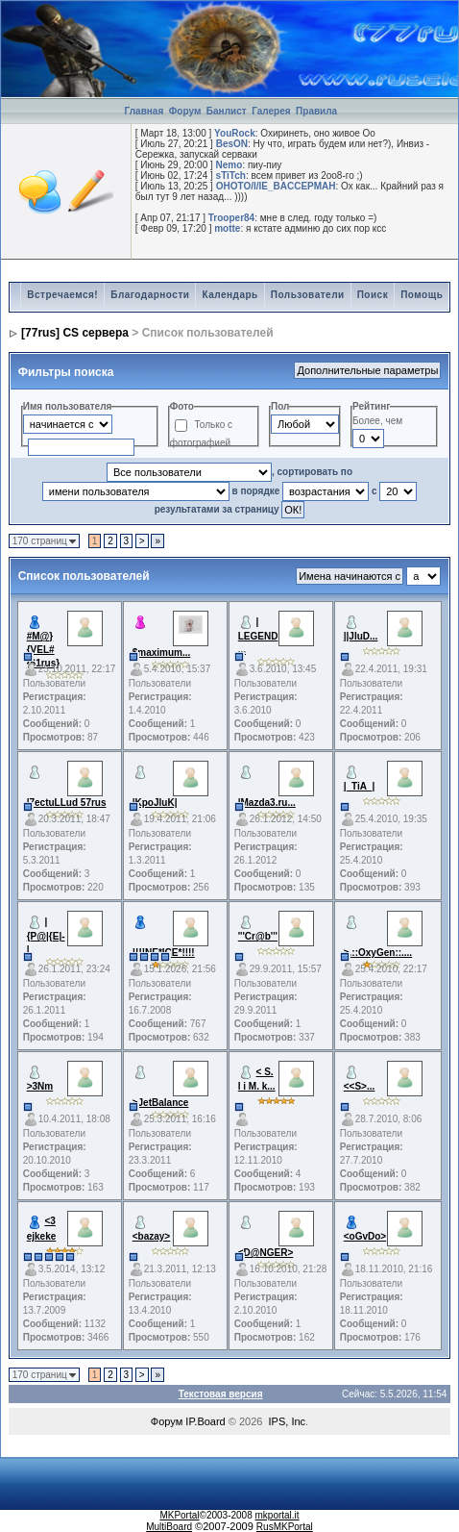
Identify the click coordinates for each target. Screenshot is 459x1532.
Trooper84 (231, 218)
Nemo (229, 165)
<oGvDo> (365, 1236)
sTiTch (231, 175)
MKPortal (179, 1515)
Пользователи (308, 294)
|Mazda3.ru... (267, 802)
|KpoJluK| (155, 802)
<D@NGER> (266, 1252)
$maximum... (162, 652)
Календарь (229, 294)
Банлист (228, 111)
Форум (185, 111)
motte (227, 228)
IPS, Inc (287, 1421)
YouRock (234, 133)
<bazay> (151, 1236)
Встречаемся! (62, 294)
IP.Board (205, 1421)
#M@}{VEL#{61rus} (43, 649)
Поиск (373, 294)
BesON (232, 143)
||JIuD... (361, 636)
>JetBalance (161, 1102)
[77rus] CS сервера (75, 332)
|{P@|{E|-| (46, 936)
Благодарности (149, 294)
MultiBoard (169, 1526)
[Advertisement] (233, 30)
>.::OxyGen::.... (378, 952)
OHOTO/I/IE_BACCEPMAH (276, 186)
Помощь (421, 294)
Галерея (271, 111)
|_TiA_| (359, 786)
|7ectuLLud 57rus (67, 802)
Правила (316, 111)
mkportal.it (276, 1515)
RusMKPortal (284, 1526)
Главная (144, 111)
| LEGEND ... (258, 635)
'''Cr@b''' (258, 936)
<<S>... (359, 1086)
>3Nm (40, 1086)
